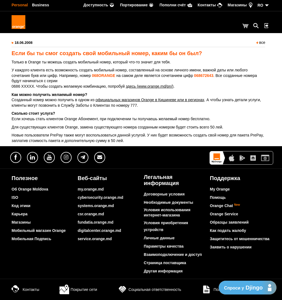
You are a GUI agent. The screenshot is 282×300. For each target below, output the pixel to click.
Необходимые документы (168, 202)
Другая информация (163, 271)
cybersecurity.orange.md (100, 197)
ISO (15, 197)
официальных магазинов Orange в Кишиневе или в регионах (150, 100)
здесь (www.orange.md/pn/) (149, 86)
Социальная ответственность (149, 289)
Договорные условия (164, 194)
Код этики (21, 205)
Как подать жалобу (228, 230)
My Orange (220, 189)
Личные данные (159, 238)
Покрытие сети (78, 289)
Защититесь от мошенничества (239, 239)
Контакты (25, 289)
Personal (20, 5)
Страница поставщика (165, 263)
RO (260, 5)
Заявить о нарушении (230, 247)
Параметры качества (163, 246)
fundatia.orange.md (95, 222)
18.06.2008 (23, 43)
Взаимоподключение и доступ (173, 254)
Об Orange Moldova (30, 189)
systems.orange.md (96, 205)
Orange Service (224, 214)
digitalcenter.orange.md (99, 230)
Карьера (20, 214)
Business (40, 5)
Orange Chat (225, 205)
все (260, 42)
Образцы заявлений (229, 222)
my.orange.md (91, 189)
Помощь (218, 197)
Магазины (21, 222)
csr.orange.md (91, 214)
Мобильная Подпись (31, 239)
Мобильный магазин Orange (39, 230)
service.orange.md (95, 239)
